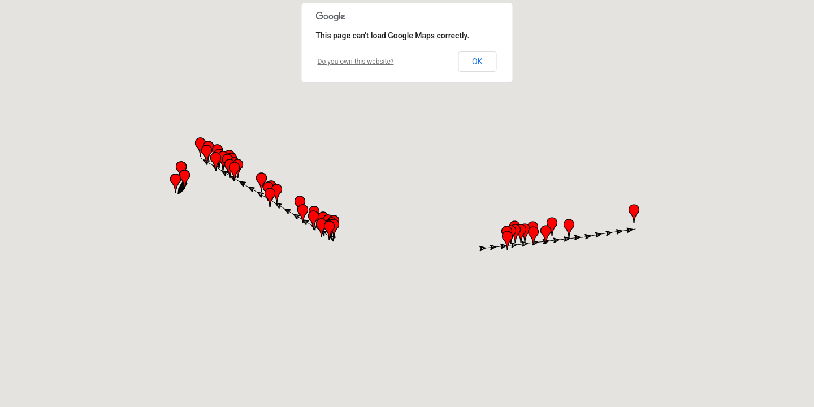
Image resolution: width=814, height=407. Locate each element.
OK (477, 61)
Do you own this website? (356, 62)
